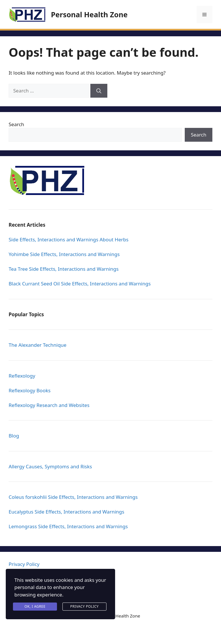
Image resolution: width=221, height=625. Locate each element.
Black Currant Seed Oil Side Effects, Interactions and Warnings (80, 283)
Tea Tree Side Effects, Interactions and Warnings (64, 269)
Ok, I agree (34, 606)
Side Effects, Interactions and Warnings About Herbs (68, 239)
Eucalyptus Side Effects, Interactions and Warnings (66, 511)
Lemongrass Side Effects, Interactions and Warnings (68, 526)
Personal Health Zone (89, 14)
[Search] (98, 91)
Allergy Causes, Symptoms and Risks (50, 466)
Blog (14, 435)
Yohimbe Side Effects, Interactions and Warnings (64, 254)
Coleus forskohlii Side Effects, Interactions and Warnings (73, 497)
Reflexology (22, 375)
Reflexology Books (30, 390)
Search (16, 124)
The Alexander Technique (37, 345)
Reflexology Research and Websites (49, 405)
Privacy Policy (24, 564)
